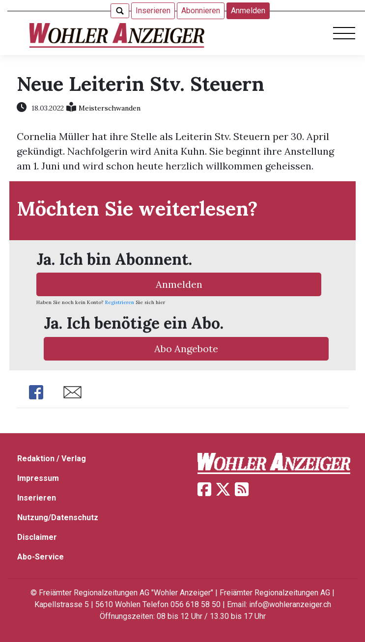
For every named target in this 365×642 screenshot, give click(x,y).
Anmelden (248, 10)
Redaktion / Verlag (51, 458)
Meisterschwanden (109, 108)
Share (36, 392)
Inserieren (153, 10)
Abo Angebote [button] (186, 348)
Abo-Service (40, 556)
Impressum (38, 478)
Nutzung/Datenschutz (57, 517)
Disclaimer (37, 537)
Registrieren (120, 302)
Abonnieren (200, 10)
